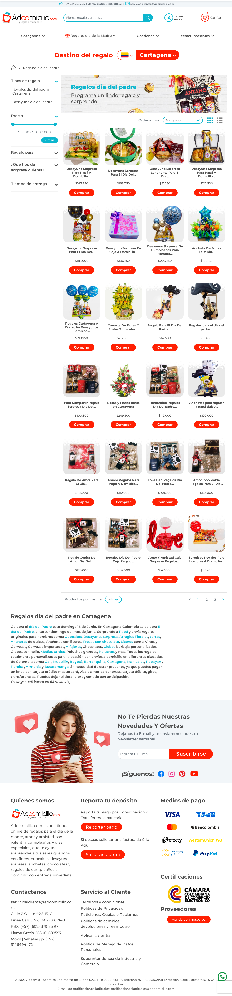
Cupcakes (73, 637)
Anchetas (19, 642)
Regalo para (22, 152)
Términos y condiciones (103, 902)
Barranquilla (94, 662)
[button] (209, 120)
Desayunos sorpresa (100, 637)
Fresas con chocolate (101, 642)
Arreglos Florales (133, 637)
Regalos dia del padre (41, 68)
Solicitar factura (103, 854)
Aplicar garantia (95, 935)
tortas (155, 637)
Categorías (31, 36)
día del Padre (40, 627)
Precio (17, 115)
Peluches (107, 652)
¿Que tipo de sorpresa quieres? (27, 167)
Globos (109, 647)
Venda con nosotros (189, 919)
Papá (123, 632)
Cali (48, 662)
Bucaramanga (56, 667)
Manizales (135, 662)
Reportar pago (101, 827)
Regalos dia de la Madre (91, 36)
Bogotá (76, 662)
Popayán (153, 662)
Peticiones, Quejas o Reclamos (109, 914)
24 (111, 599)
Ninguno (173, 120)
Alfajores (73, 647)
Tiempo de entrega (29, 184)
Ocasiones (146, 36)
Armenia (33, 667)
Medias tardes (53, 652)
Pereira (17, 667)
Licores (127, 642)
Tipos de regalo (25, 80)
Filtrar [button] (50, 140)
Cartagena (116, 662)
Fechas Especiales (195, 36)
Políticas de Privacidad (102, 908)
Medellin (60, 662)
